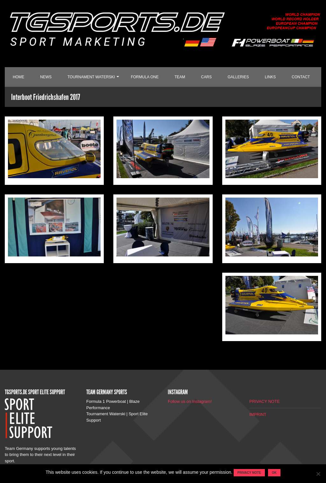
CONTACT (301, 77)
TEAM (179, 77)
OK (274, 472)
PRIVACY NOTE (264, 401)
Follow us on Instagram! (190, 401)
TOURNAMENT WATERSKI (91, 77)
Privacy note (249, 472)
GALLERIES (238, 77)
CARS (206, 77)
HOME (18, 77)
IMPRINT (257, 414)
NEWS (46, 77)
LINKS (270, 77)
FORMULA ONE (145, 77)
